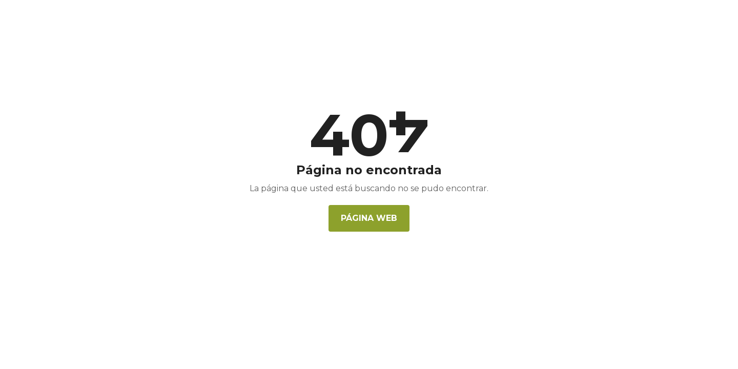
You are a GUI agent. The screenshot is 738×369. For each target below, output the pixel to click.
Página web (369, 218)
